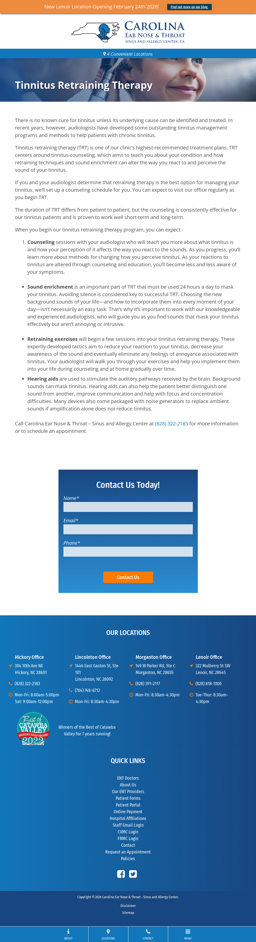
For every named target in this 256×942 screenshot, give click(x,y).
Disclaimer (128, 906)
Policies (128, 858)
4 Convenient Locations (128, 54)
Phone (71, 542)
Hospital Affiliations (128, 818)
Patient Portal (128, 805)
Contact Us (128, 577)
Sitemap (128, 913)
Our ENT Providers (128, 791)
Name (71, 498)
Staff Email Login (128, 825)
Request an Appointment (128, 852)
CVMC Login (128, 832)
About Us (128, 785)
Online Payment (128, 811)
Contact (128, 845)
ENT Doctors (128, 778)
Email (70, 520)
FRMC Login (128, 838)
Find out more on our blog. (189, 7)
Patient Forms (128, 798)
